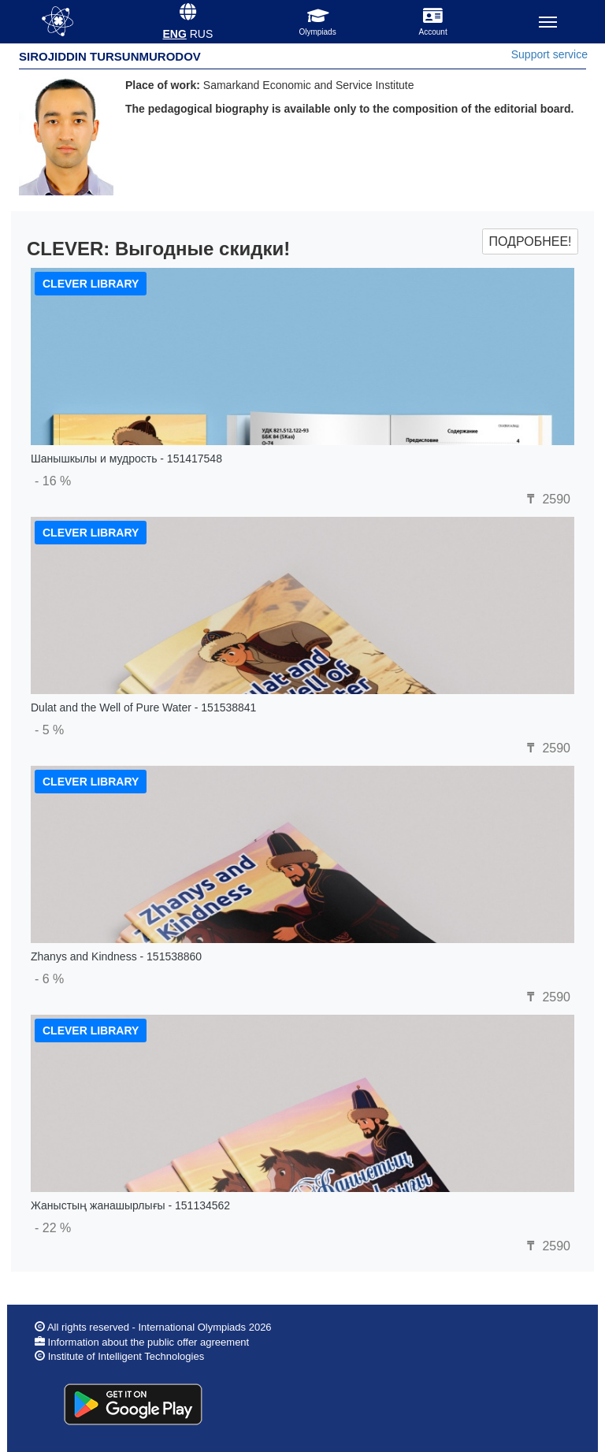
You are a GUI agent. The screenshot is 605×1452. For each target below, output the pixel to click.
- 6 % (49, 979)
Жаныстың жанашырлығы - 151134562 (130, 1205)
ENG (175, 34)
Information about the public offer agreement (147, 1342)
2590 (546, 499)
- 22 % (53, 1228)
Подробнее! (529, 241)
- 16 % (53, 481)
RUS (201, 34)
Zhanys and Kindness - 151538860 (116, 956)
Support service (549, 54)
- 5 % (49, 730)
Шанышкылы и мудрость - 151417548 (126, 458)
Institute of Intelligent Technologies (126, 1356)
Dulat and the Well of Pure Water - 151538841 (143, 707)
